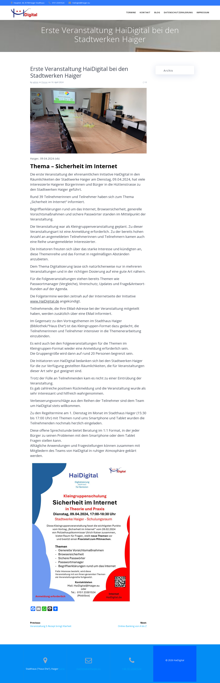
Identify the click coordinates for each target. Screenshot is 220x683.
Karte (62, 668)
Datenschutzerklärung (178, 12)
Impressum (203, 12)
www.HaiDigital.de (44, 301)
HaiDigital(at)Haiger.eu (88, 668)
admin (35, 82)
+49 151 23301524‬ (131, 668)
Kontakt (145, 12)
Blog (157, 12)
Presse (44, 82)
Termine (131, 12)
